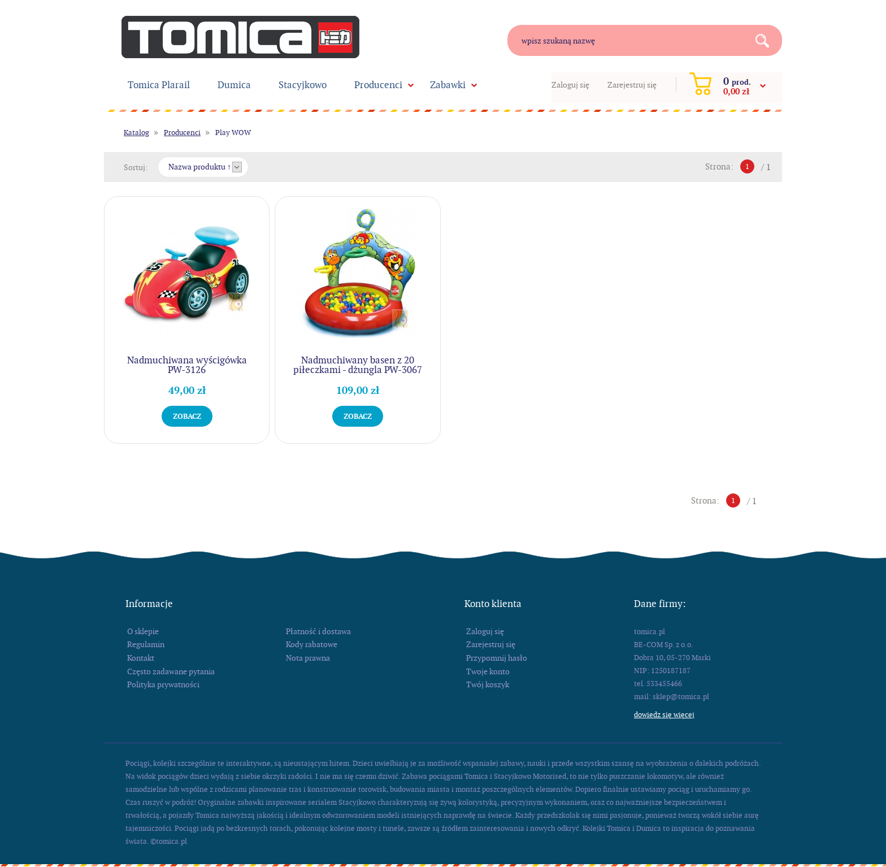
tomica (240, 37)
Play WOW (233, 132)
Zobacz (187, 416)
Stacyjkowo (303, 85)
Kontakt (140, 658)
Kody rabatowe (311, 644)
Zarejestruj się (632, 85)
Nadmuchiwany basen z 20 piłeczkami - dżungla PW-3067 (357, 365)
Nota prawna (308, 658)
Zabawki (448, 85)
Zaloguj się (570, 85)
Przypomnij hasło (496, 658)
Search (766, 40)
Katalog (136, 132)
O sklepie (143, 631)
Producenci (378, 85)
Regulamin (145, 644)
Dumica (234, 85)
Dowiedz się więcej (664, 714)
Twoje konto (488, 671)
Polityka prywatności (163, 684)
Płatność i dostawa (318, 631)
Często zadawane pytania (171, 671)
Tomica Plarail (159, 85)
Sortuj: (136, 167)
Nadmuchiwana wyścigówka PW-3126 (187, 365)
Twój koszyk (487, 684)
